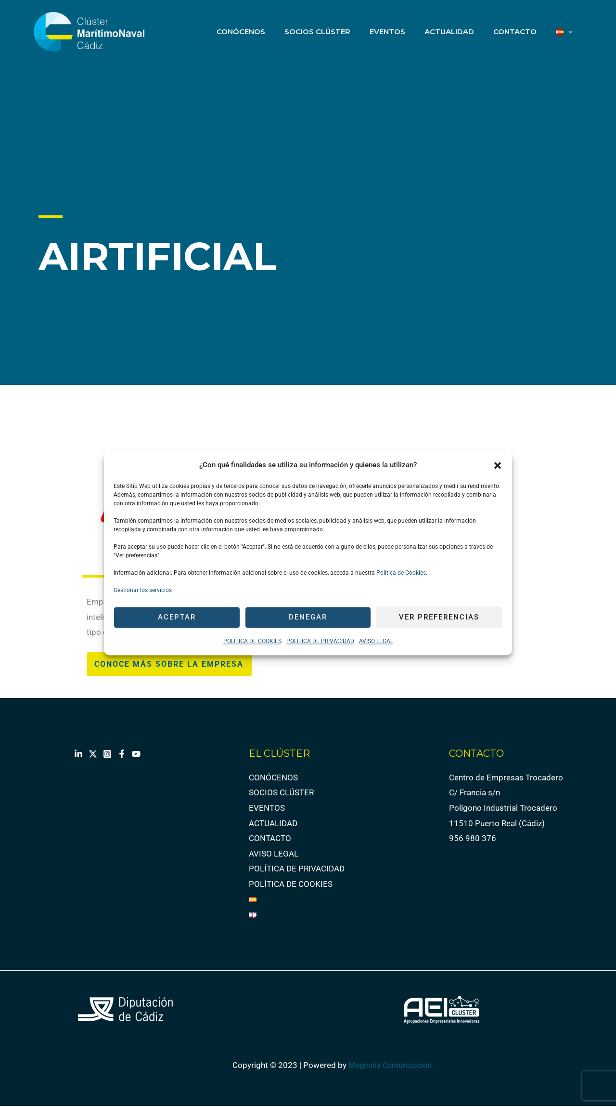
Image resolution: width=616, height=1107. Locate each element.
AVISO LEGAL (376, 641)
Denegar (308, 617)
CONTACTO (522, 31)
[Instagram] (107, 755)
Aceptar (177, 617)
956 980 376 (472, 839)
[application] (570, 32)
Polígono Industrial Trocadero (503, 809)
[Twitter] (93, 755)
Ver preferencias (439, 617)
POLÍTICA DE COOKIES (252, 641)
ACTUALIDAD (461, 31)
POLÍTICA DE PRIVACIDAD (320, 641)
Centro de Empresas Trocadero (506, 778)
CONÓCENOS (267, 31)
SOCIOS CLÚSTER (339, 31)
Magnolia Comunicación (392, 1066)
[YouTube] (136, 755)
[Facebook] (121, 755)
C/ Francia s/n (474, 793)
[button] (497, 465)
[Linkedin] (78, 755)
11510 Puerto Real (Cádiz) (497, 824)
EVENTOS (404, 31)
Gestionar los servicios (143, 590)
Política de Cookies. (401, 572)
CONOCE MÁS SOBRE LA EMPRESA (173, 664)
